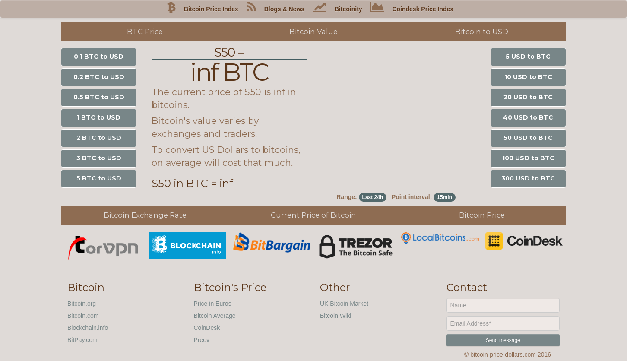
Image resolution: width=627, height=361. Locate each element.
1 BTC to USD (98, 117)
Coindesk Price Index (422, 9)
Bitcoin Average (215, 315)
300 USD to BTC (528, 178)
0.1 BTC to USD (99, 56)
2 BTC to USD (98, 138)
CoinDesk (207, 327)
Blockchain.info (87, 327)
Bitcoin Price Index (211, 9)
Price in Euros (212, 303)
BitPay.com (82, 339)
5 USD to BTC (528, 56)
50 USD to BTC (528, 138)
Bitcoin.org (81, 303)
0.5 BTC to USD (98, 97)
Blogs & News (284, 9)
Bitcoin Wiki (335, 315)
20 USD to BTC (528, 97)
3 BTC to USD (98, 158)
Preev (202, 339)
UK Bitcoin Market (344, 303)
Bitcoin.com (82, 315)
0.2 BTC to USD (98, 77)
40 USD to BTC (528, 117)
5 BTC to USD (98, 178)
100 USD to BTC (528, 158)
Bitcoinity (348, 9)
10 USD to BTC (528, 77)
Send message (503, 340)
